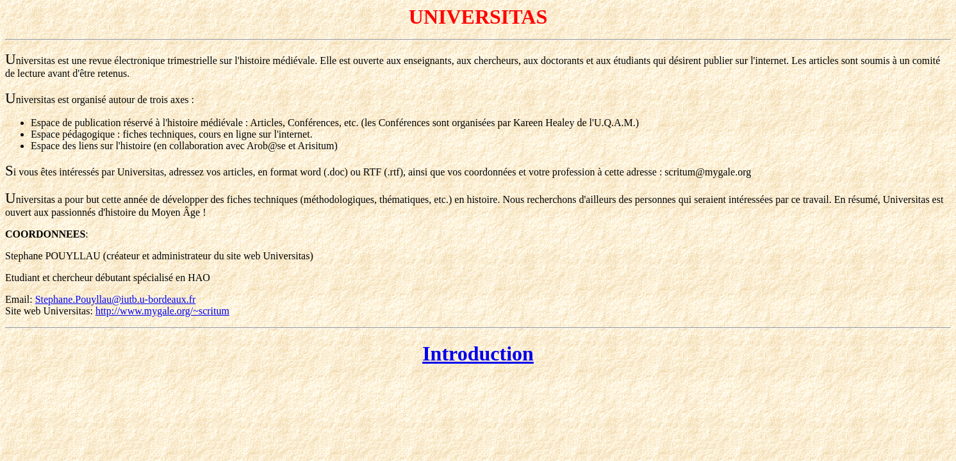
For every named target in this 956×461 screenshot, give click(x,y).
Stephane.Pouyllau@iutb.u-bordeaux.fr (115, 299)
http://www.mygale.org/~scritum (162, 310)
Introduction (478, 353)
